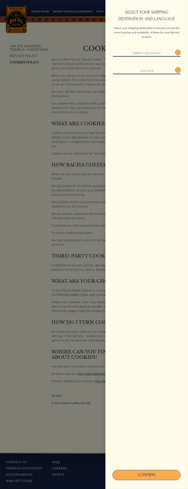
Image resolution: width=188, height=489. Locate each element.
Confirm (146, 474)
